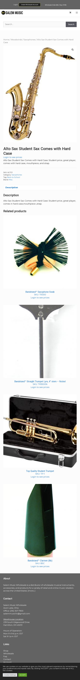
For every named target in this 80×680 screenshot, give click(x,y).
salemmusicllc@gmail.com (16, 614)
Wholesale (8, 653)
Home (6, 39)
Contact (7, 659)
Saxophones (29, 39)
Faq (5, 656)
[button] (73, 50)
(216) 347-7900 (16, 611)
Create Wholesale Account (29, 4)
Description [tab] (11, 187)
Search (71, 24)
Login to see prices (12, 157)
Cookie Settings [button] (10, 675)
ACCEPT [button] (23, 675)
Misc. (11, 180)
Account (7, 662)
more (31, 591)
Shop (5, 651)
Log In (16, 4)
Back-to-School (13, 177)
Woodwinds (16, 39)
